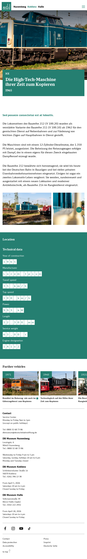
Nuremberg (19, 6)
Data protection (10, 542)
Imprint (47, 542)
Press (46, 538)
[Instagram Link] (13, 528)
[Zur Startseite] (6, 6)
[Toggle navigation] (83, 6)
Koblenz (32, 6)
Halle (41, 6)
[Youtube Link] (21, 528)
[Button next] (79, 210)
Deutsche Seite (50, 546)
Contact (6, 538)
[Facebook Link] (5, 528)
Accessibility (8, 546)
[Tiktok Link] (29, 528)
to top (5, 551)
